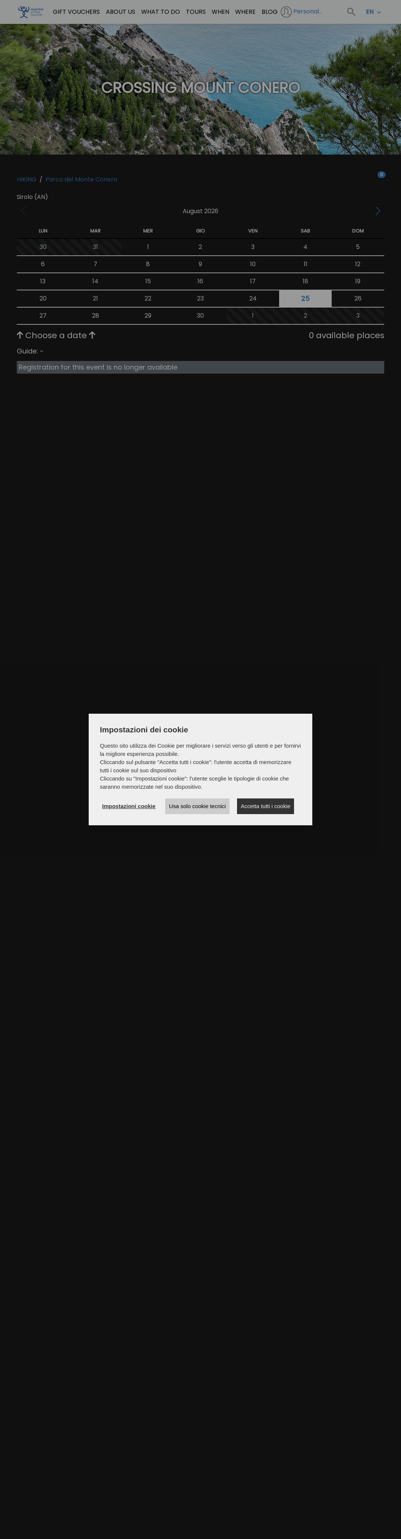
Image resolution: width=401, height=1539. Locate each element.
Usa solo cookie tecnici (197, 806)
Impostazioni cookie (128, 806)
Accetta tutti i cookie (265, 806)
